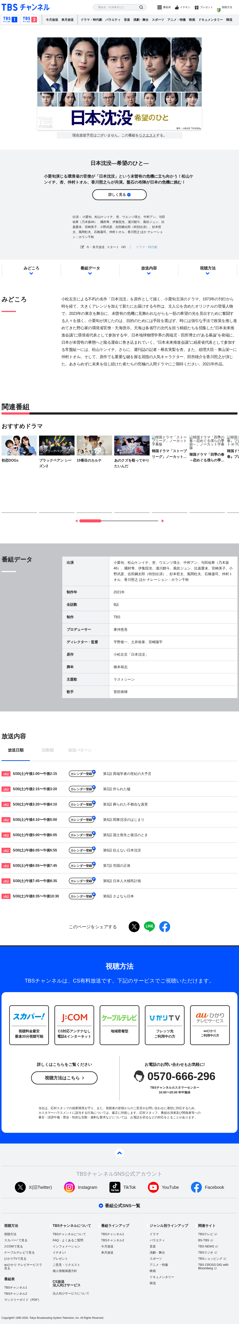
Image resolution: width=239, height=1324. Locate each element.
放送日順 (16, 750)
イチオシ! (59, 1252)
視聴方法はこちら (62, 1077)
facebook (164, 926)
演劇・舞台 (141, 19)
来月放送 (67, 19)
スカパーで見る (16, 1240)
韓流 (229, 19)
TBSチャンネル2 (30, 19)
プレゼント (206, 7)
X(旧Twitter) (40, 1187)
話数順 (48, 750)
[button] (163, 521)
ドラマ (154, 1234)
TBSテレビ (205, 1234)
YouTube (170, 1187)
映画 (192, 19)
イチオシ (185, 7)
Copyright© (8, 1317)
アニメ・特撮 (176, 19)
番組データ (90, 268)
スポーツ (158, 19)
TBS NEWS (206, 1246)
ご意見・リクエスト (66, 1264)
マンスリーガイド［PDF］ (22, 1299)
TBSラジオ (205, 1252)
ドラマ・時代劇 (91, 19)
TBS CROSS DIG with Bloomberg (213, 1266)
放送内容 (149, 268)
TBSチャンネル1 (10, 19)
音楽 (127, 19)
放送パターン (80, 750)
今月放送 (52, 19)
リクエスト (147, 135)
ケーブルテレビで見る (19, 1252)
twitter (134, 926)
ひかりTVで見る (15, 1258)
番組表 (167, 7)
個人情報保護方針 (65, 1271)
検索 (141, 7)
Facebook (214, 1187)
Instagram (87, 1187)
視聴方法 (227, 7)
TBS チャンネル (26, 7)
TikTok (129, 1187)
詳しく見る (117, 194)
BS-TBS (203, 1240)
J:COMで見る (13, 1246)
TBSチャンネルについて (69, 1234)
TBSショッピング (210, 1258)
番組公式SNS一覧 (122, 1205)
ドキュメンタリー (210, 19)
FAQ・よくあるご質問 (68, 1240)
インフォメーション (66, 1246)
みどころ (31, 268)
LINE (149, 926)
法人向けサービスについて (71, 1293)
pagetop (119, 1153)
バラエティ (113, 19)
